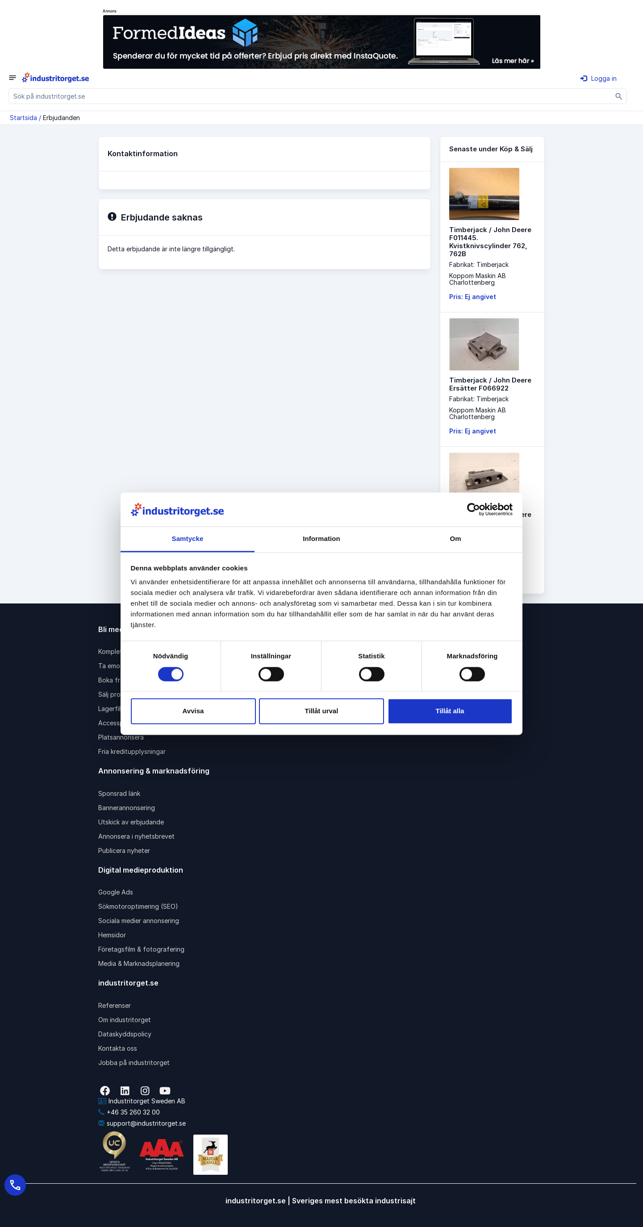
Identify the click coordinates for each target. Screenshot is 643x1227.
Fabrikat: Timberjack (479, 264)
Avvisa (193, 711)
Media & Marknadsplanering (139, 963)
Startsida (23, 117)
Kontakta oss (117, 1048)
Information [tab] (321, 539)
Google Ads (115, 892)
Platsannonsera (121, 737)
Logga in (598, 78)
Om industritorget (124, 1019)
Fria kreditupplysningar (132, 751)
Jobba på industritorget (134, 1062)
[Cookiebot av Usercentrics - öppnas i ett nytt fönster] (473, 509)
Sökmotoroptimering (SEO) (138, 906)
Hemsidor (112, 935)
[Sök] (619, 96)
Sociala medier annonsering (138, 920)
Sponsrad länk (119, 793)
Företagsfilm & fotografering (141, 949)
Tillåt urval (321, 711)
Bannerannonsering (126, 807)
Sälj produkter (119, 694)
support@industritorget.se (142, 1123)
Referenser (114, 1005)
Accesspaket (117, 723)
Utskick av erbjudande (131, 822)
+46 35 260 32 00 (129, 1112)
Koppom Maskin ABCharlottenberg (477, 279)
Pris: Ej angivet (472, 296)
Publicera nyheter (124, 850)
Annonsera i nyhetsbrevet (136, 836)
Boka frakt (113, 680)
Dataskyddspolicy (124, 1034)
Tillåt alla (450, 711)
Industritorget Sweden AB (141, 1101)
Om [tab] (455, 539)
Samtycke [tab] (188, 539)
